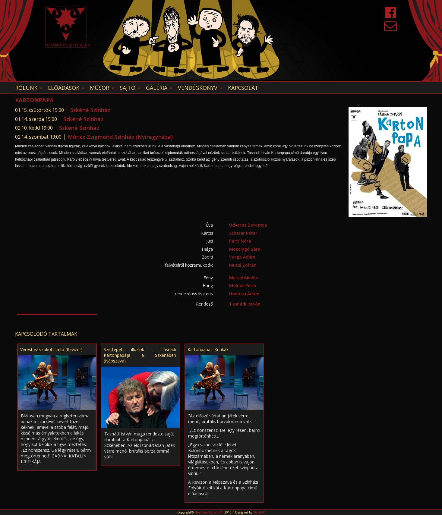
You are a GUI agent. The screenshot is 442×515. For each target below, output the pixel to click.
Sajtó (127, 87)
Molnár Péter (243, 285)
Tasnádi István (244, 304)
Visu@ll (259, 512)
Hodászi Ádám (244, 294)
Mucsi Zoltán (243, 265)
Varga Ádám (242, 257)
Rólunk (26, 87)
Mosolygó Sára (244, 249)
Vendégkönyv (197, 87)
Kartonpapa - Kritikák (208, 349)
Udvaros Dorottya (248, 225)
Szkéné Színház (90, 110)
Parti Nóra (240, 241)
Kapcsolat (243, 87)
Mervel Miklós (243, 278)
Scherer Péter (243, 233)
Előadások (63, 87)
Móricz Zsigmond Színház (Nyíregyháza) (120, 136)
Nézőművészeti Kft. (208, 512)
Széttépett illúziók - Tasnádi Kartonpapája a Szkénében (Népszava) (140, 355)
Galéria (156, 87)
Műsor (99, 87)
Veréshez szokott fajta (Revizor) (51, 349)
